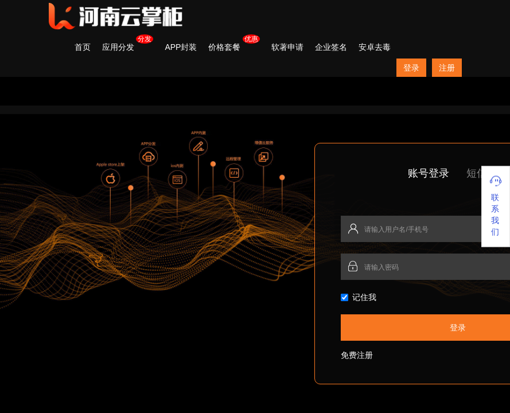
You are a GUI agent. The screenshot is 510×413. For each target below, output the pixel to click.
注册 (447, 67)
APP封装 (181, 47)
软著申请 (287, 47)
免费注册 (357, 355)
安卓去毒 (375, 47)
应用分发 (118, 47)
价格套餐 (224, 47)
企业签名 (331, 47)
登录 (411, 67)
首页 (83, 47)
